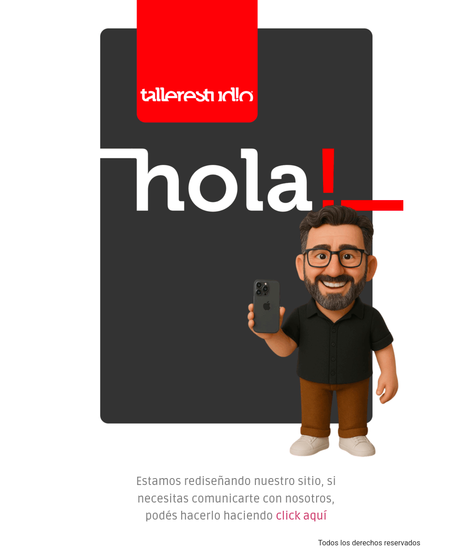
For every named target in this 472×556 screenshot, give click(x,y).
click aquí (301, 516)
